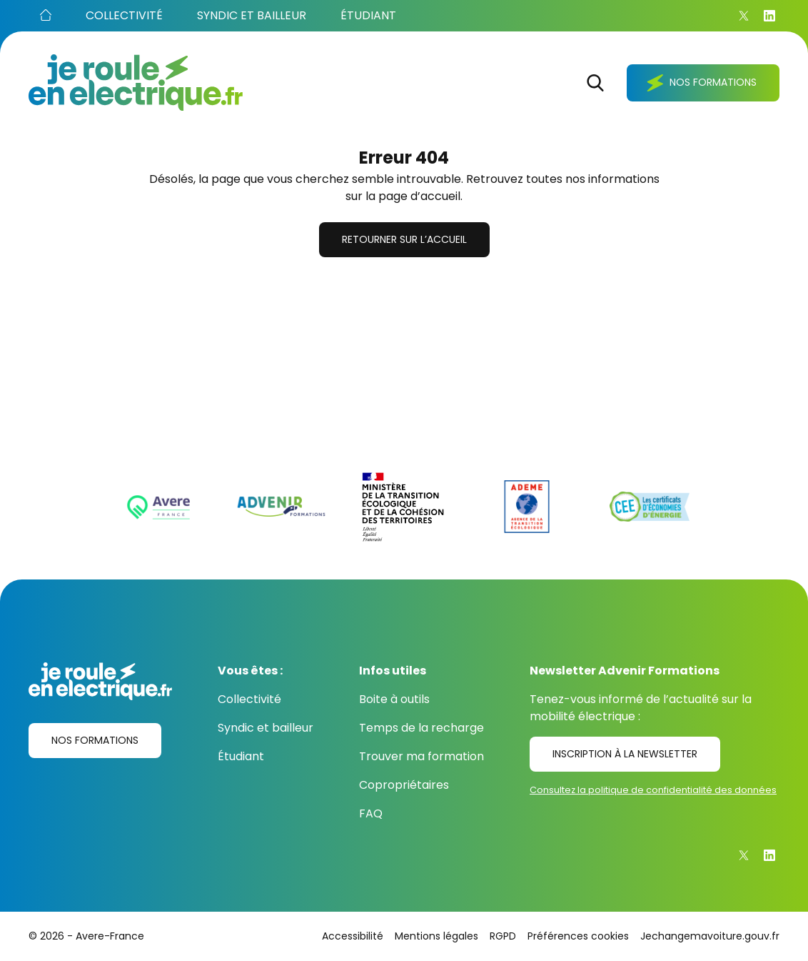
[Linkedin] (769, 16)
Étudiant (241, 756)
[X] (744, 16)
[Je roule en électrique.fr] (136, 82)
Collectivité (249, 699)
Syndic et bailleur (265, 727)
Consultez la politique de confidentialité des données (653, 790)
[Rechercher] (595, 82)
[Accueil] (46, 15)
